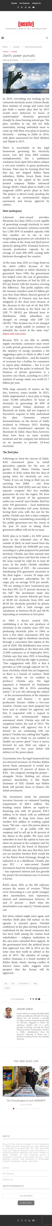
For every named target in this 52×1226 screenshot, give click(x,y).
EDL (13, 984)
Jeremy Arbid (13, 60)
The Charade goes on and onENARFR (26, 1100)
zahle (7, 988)
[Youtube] (33, 7)
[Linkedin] (29, 7)
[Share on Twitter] (33, 999)
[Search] (47, 38)
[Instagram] (25, 7)
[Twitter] (22, 7)
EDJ (6, 984)
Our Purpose (24, 3)
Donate (14, 3)
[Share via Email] (39, 999)
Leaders (16, 47)
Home (5, 47)
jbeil (35, 984)
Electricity (24, 984)
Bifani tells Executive (14, 334)
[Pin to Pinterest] (36, 999)
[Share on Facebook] (30, 999)
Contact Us (36, 3)
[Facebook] (18, 7)
